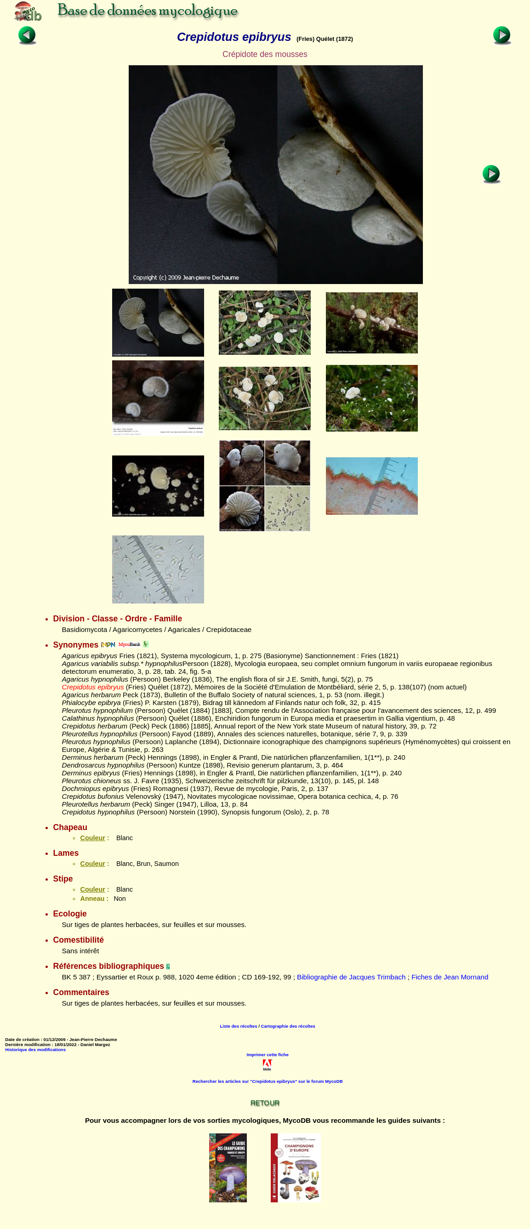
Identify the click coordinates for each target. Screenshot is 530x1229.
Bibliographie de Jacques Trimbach (351, 977)
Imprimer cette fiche (268, 1054)
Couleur (92, 838)
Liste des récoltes (238, 1026)
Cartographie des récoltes (288, 1026)
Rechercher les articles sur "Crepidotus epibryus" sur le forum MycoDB (268, 1081)
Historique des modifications (35, 1049)
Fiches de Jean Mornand (449, 977)
